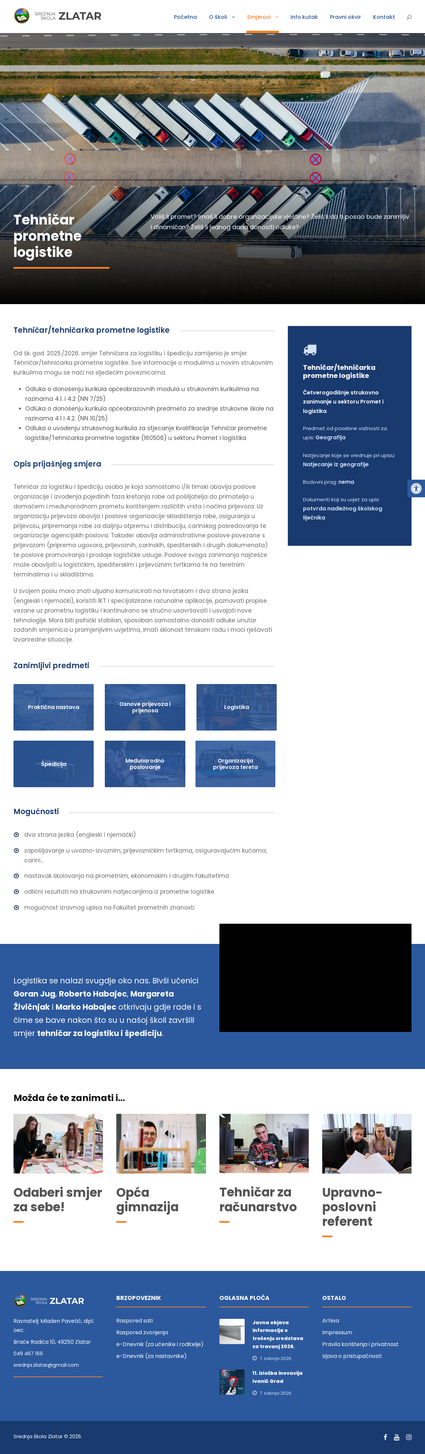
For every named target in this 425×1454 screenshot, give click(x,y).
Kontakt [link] (384, 17)
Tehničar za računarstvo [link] (258, 1199)
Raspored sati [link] (134, 1321)
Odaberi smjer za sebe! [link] (57, 1200)
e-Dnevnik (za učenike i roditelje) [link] (160, 1344)
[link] (416, 488)
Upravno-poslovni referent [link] (352, 1207)
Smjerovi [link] (259, 17)
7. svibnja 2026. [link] (276, 1358)
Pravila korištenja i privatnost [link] (360, 1344)
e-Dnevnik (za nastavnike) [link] (151, 1356)
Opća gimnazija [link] (147, 1200)
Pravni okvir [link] (345, 17)
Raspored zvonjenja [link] (142, 1332)
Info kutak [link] (304, 17)
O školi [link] (218, 17)
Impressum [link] (337, 1332)
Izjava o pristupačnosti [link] (352, 1356)
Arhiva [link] (330, 1321)
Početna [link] (185, 17)
